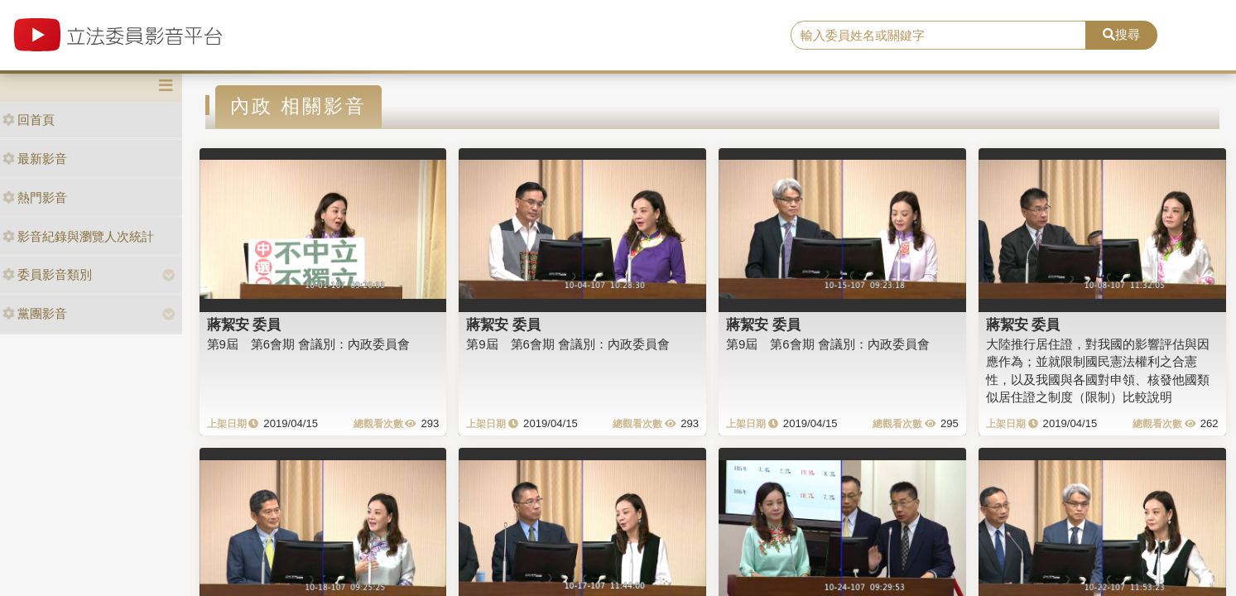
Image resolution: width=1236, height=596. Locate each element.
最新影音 (34, 158)
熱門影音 (34, 197)
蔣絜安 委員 (244, 324)
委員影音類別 (47, 274)
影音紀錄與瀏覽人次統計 (78, 236)
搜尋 (1121, 34)
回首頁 (28, 120)
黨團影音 (34, 313)
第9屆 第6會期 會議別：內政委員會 (309, 344)
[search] (938, 35)
